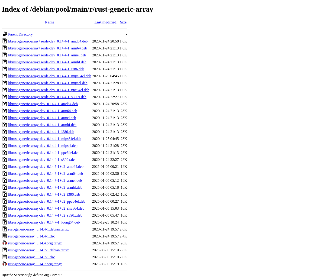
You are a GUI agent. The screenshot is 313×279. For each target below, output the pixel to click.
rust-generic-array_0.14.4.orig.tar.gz (35, 243)
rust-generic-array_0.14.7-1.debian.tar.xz (38, 250)
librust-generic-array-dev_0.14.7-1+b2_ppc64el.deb (46, 201)
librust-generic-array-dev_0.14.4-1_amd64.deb (43, 104)
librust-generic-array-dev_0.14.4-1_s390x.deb (42, 160)
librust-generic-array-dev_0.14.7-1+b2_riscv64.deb (46, 208)
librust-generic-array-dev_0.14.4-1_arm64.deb (42, 111)
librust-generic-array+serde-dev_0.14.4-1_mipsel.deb (47, 83)
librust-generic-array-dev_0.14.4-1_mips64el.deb (44, 139)
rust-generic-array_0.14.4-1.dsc (31, 236)
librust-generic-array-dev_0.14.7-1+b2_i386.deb (44, 194)
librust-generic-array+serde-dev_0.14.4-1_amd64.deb (48, 41)
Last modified (105, 22)
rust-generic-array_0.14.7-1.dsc (31, 257)
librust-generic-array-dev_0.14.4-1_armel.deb (42, 118)
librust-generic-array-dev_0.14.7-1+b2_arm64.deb (45, 173)
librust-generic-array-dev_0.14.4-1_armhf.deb (42, 125)
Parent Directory (20, 34)
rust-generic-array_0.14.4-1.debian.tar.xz (38, 229)
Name (49, 22)
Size (123, 22)
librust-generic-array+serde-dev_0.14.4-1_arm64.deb (47, 48)
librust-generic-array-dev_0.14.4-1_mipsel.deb (42, 146)
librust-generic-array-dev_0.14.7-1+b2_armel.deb (45, 180)
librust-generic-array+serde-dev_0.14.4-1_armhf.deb (47, 62)
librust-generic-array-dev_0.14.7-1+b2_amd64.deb (46, 167)
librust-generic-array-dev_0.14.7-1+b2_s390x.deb (45, 215)
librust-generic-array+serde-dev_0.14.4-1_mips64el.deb (49, 76)
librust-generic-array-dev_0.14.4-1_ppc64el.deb (43, 153)
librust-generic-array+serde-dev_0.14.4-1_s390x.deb (47, 97)
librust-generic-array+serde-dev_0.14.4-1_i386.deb (46, 69)
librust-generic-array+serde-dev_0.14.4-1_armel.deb (47, 55)
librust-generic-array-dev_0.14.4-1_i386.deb (41, 132)
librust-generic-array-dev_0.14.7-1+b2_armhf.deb (45, 187)
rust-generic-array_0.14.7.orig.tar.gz (35, 264)
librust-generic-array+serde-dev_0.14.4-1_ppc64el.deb (48, 90)
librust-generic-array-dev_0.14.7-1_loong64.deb (44, 222)
